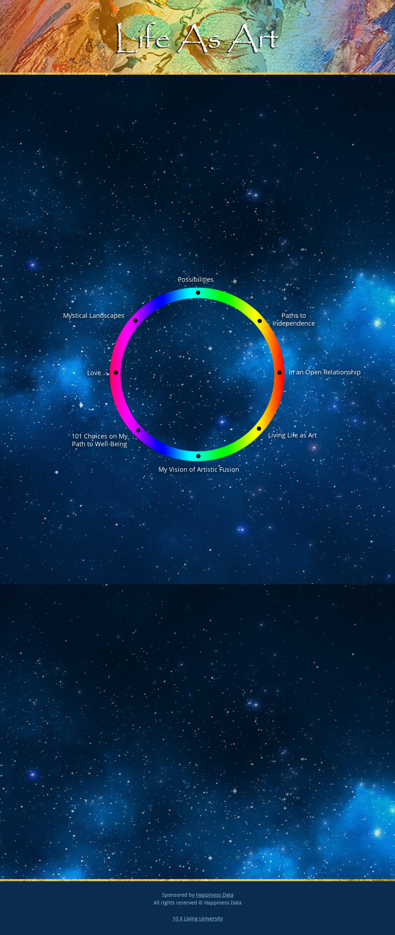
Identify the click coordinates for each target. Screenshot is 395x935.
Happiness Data (214, 894)
